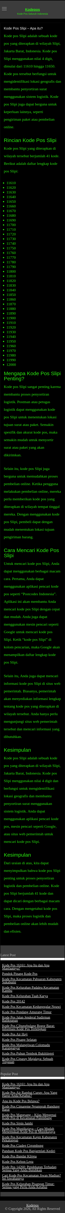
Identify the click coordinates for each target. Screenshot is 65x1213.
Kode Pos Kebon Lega (17, 1161)
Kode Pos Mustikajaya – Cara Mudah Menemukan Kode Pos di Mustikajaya (28, 1130)
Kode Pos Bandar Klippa (19, 1156)
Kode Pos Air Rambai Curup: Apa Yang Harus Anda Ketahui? (29, 1094)
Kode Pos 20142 (13, 1001)
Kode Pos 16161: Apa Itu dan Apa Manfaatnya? (25, 966)
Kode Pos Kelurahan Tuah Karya (25, 996)
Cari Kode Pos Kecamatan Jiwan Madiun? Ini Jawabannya (31, 1176)
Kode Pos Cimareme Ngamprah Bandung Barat (31, 1107)
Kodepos (32, 9)
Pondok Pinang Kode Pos (19, 974)
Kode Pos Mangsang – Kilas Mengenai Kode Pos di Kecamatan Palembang (29, 1116)
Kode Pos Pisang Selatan (19, 1039)
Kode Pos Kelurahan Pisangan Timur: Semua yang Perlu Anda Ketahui (28, 1185)
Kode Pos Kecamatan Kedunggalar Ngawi (31, 1007)
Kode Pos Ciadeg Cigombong (22, 1145)
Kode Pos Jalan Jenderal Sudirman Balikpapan (26, 1018)
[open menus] (4, 9)
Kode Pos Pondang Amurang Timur (27, 1012)
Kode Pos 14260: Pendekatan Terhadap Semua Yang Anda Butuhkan (29, 1168)
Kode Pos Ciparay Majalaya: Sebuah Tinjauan (27, 1060)
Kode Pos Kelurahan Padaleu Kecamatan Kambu (30, 989)
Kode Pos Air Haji (15, 1034)
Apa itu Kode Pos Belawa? (21, 1101)
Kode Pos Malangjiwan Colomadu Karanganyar (26, 1046)
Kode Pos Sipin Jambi (17, 1123)
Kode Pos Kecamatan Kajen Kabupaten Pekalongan (29, 1138)
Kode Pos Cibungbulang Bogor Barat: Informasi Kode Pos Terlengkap (28, 1027)
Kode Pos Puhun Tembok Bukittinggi (28, 1053)
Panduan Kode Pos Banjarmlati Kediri (28, 1151)
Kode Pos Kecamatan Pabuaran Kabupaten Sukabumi (32, 980)
